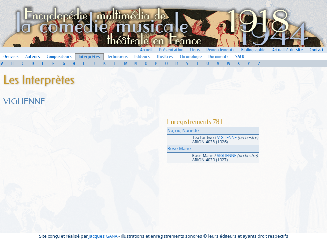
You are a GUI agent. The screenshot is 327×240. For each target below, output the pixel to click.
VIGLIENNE (227, 137)
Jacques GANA (103, 236)
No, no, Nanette (183, 130)
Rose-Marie (179, 148)
